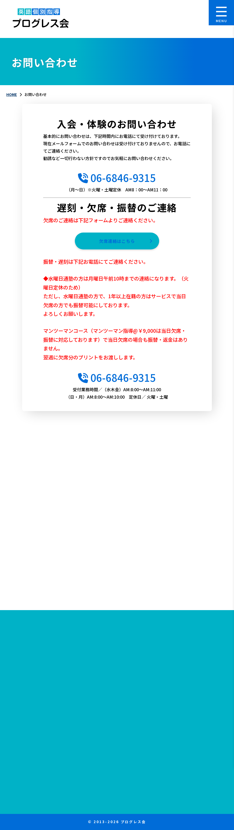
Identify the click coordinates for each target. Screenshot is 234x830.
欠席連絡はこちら (117, 241)
